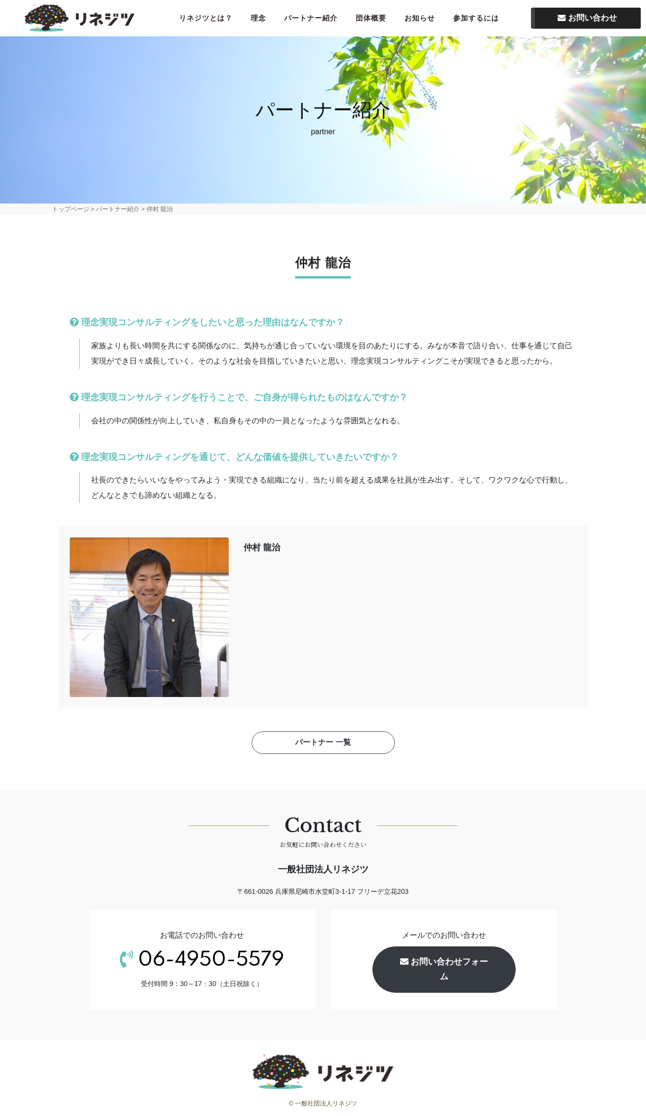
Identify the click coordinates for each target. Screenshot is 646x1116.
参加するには (482, 19)
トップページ (70, 211)
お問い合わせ (587, 19)
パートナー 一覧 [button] (322, 745)
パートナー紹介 (316, 19)
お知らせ (425, 19)
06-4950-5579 (211, 963)
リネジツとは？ (211, 19)
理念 (264, 19)
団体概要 (376, 19)
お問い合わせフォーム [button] (444, 972)
